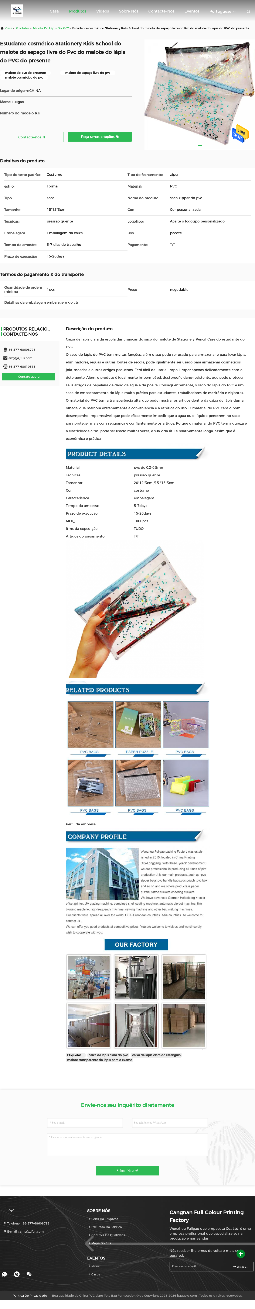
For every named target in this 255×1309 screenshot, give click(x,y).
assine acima (241, 1266)
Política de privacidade (30, 1296)
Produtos (77, 11)
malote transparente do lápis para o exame (99, 1060)
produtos (23, 28)
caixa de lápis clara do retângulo (156, 1055)
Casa (54, 11)
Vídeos (102, 11)
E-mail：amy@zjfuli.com (23, 1231)
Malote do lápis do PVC (51, 28)
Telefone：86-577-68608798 (26, 1223)
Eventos (191, 11)
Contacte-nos (161, 11)
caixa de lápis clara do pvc (108, 1055)
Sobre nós (128, 11)
